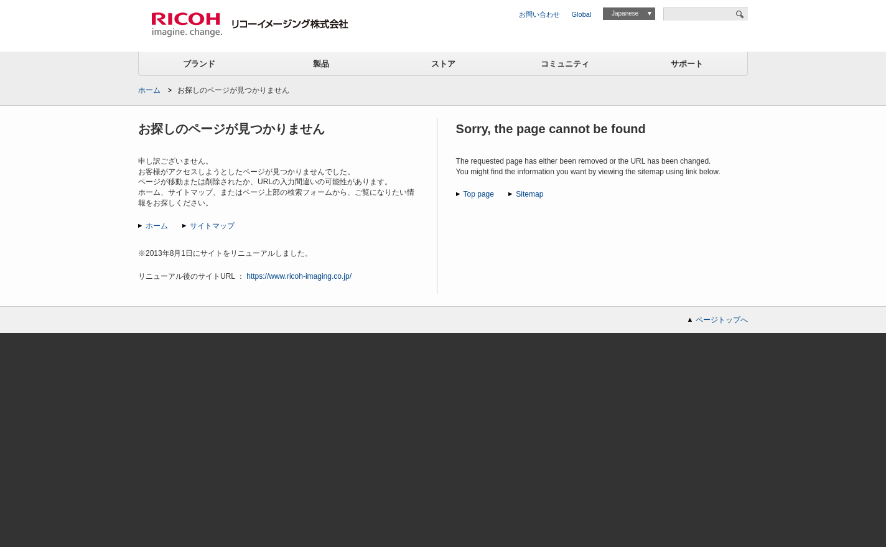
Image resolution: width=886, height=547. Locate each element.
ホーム (149, 90)
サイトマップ (212, 226)
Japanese (625, 13)
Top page (479, 194)
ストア (443, 63)
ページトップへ (722, 320)
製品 (321, 63)
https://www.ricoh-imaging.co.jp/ (299, 276)
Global (582, 14)
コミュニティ (565, 63)
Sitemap (529, 194)
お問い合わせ (539, 14)
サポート (687, 63)
